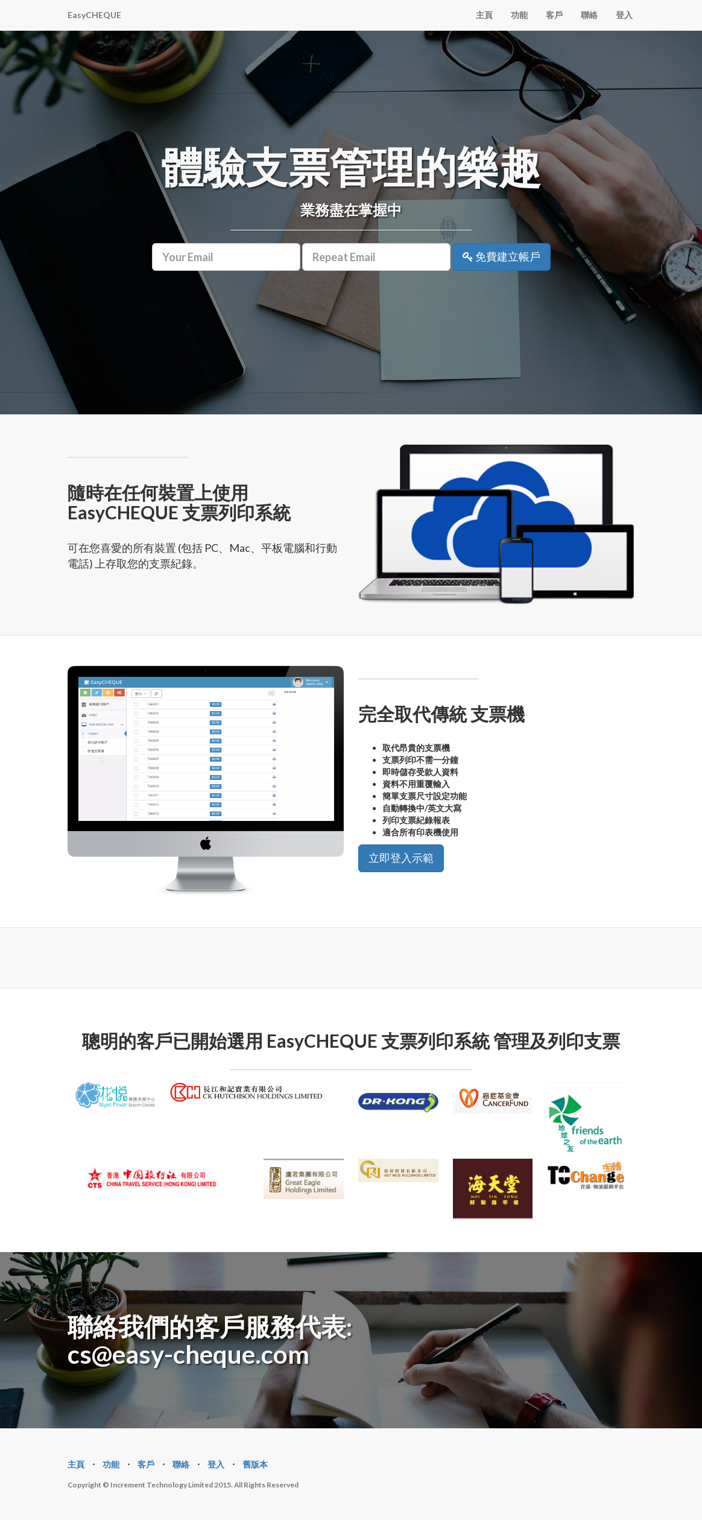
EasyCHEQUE (94, 15)
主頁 (484, 15)
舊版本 (255, 1464)
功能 (519, 15)
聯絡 (589, 15)
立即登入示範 (401, 857)
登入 (624, 15)
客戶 (554, 15)
